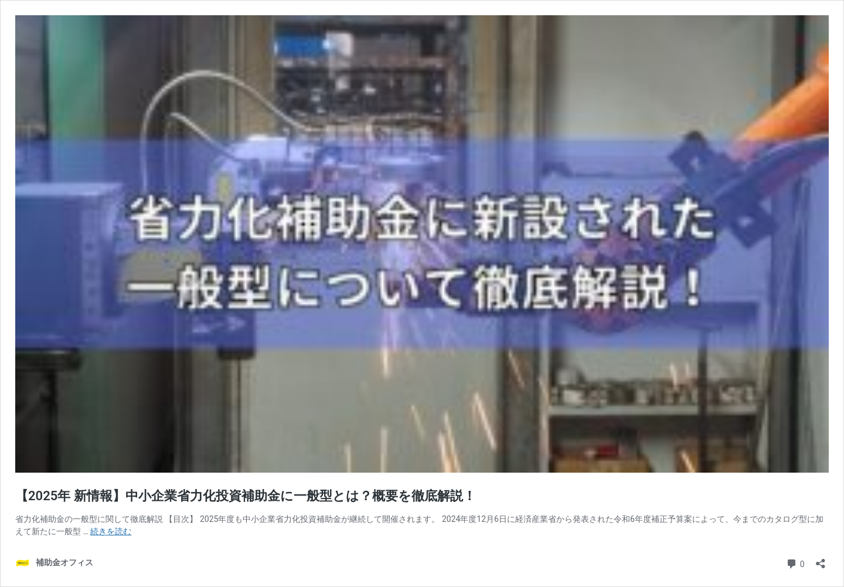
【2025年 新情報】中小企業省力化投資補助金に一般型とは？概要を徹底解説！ (245, 495)
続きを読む (110, 531)
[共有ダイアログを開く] (820, 560)
